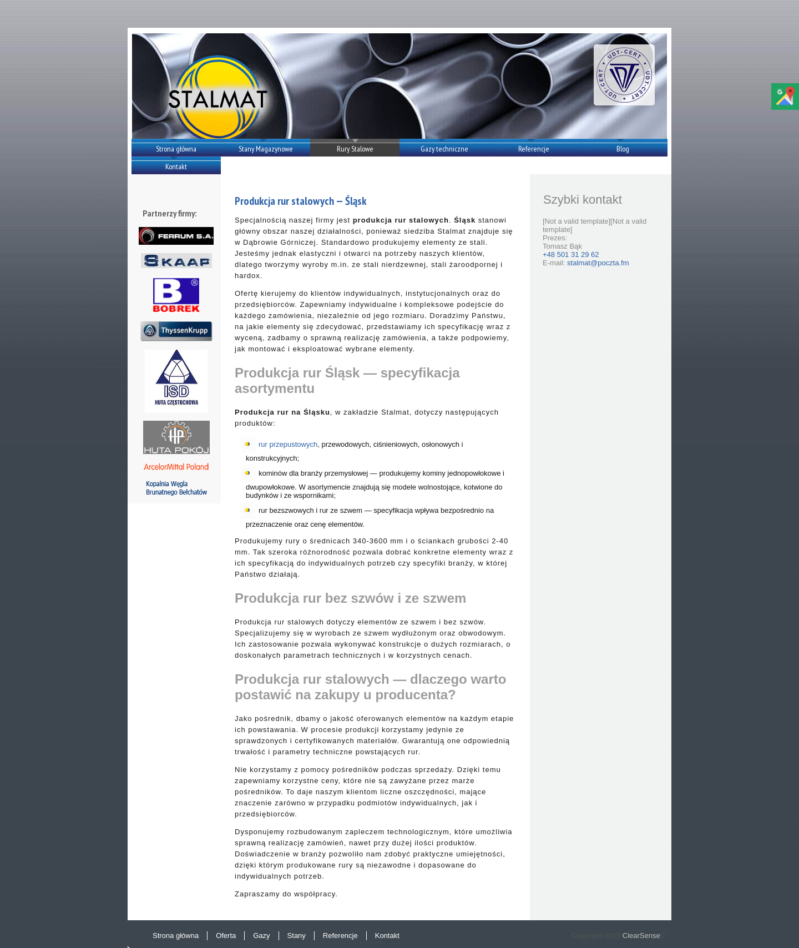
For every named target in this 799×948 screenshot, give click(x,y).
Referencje (533, 149)
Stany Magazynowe (266, 149)
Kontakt (176, 167)
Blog (622, 149)
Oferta (226, 935)
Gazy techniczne (444, 149)
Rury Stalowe (355, 149)
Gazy (261, 935)
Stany (296, 935)
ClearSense (641, 935)
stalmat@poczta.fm (598, 263)
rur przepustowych (288, 444)
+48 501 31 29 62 (571, 254)
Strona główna (176, 149)
